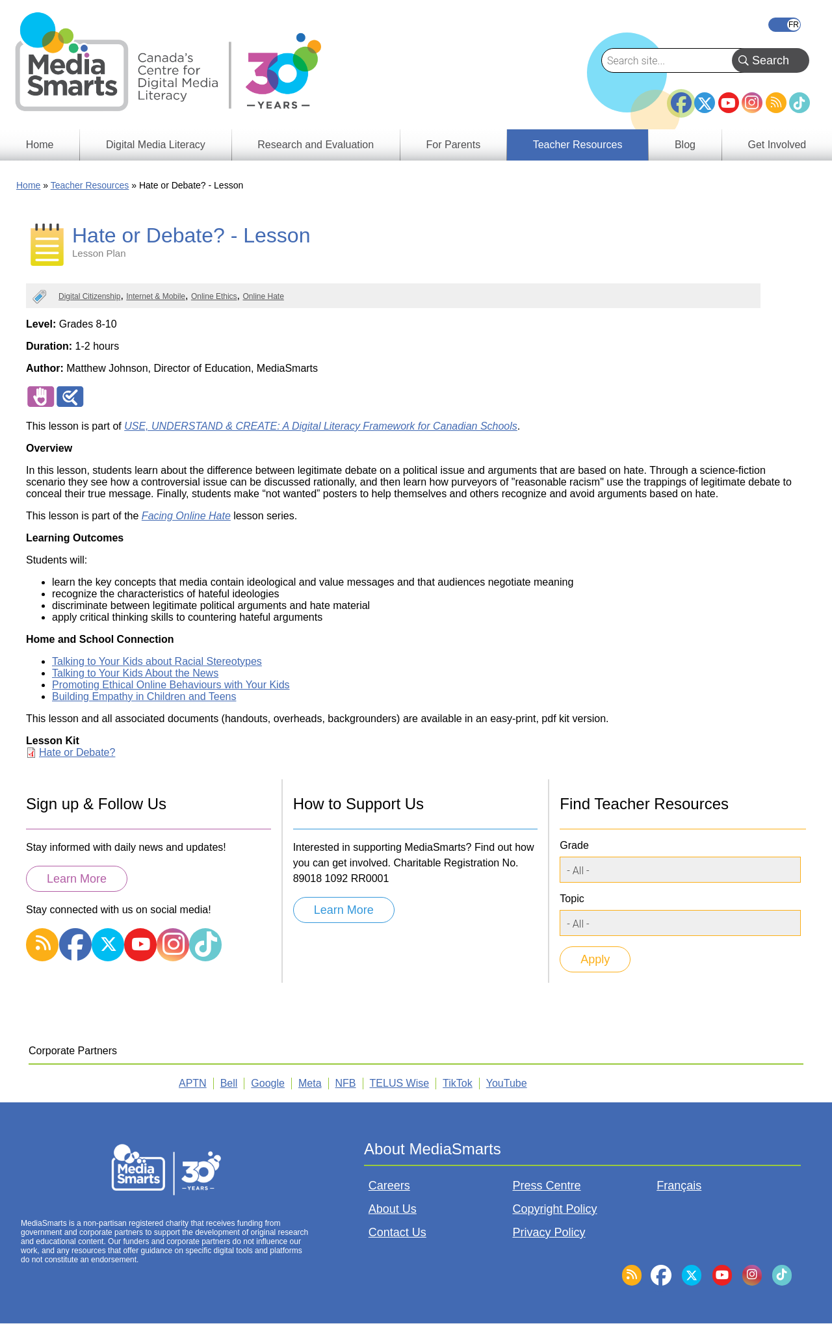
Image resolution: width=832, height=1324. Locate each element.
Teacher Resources (90, 185)
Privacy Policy (549, 1232)
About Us (393, 1208)
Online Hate (262, 296)
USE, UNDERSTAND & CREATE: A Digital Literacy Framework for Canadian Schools (320, 426)
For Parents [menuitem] (453, 144)
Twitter (704, 102)
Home (28, 185)
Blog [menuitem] (685, 144)
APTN (193, 1083)
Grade (574, 845)
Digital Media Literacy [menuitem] (155, 144)
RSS (776, 102)
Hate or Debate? (77, 752)
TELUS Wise (400, 1083)
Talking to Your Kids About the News (135, 673)
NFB (345, 1083)
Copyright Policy (555, 1208)
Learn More (77, 878)
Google (268, 1083)
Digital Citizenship (89, 296)
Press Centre (547, 1185)
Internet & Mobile (155, 296)
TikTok (799, 102)
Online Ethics (214, 296)
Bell (229, 1083)
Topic (572, 898)
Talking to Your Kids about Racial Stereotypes (157, 661)
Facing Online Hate (186, 515)
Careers (389, 1185)
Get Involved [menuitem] (777, 144)
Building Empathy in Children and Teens (144, 696)
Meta (310, 1083)
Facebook (681, 97)
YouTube (728, 102)
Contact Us (397, 1232)
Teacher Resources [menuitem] (578, 144)
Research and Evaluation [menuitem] (315, 144)
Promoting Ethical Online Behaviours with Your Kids (171, 684)
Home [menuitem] (40, 144)
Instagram (752, 102)
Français (784, 25)
